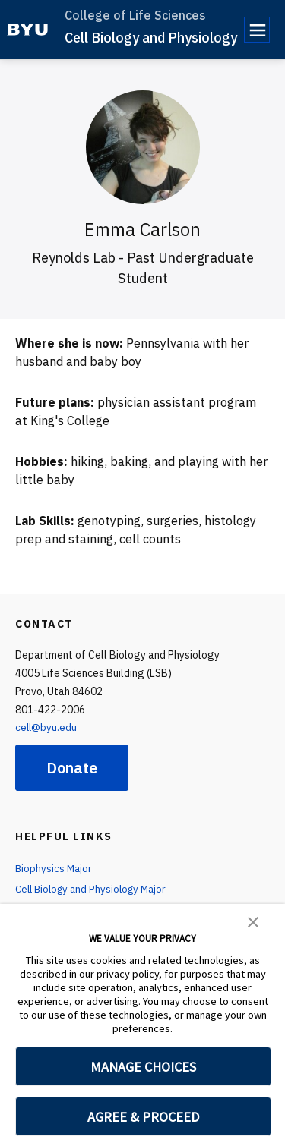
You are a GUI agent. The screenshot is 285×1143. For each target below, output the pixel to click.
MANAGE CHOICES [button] (143, 1066)
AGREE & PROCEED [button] (143, 1117)
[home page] (28, 29)
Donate (71, 767)
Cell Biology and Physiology (151, 37)
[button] (253, 920)
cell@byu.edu (47, 727)
